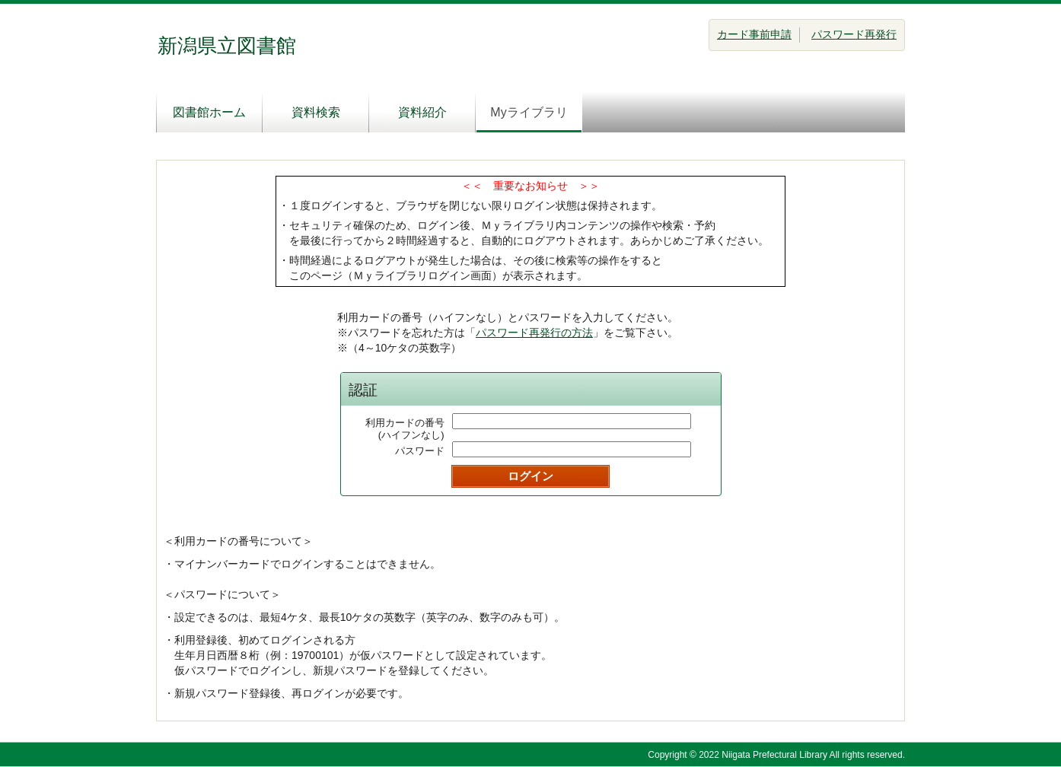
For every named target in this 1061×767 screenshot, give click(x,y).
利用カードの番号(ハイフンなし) (404, 429)
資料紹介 (422, 112)
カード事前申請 (754, 34)
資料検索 (316, 112)
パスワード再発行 (854, 34)
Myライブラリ (528, 112)
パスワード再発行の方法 (534, 332)
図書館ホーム (209, 112)
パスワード (419, 451)
